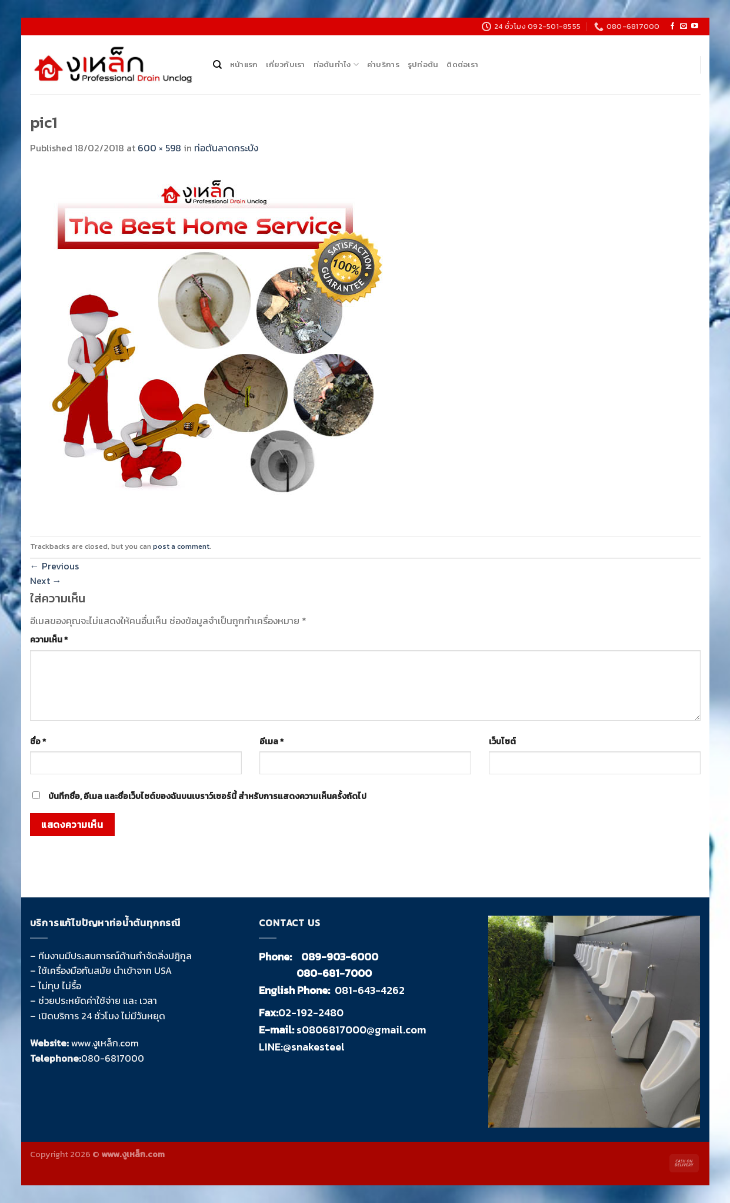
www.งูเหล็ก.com (105, 1043)
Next (46, 581)
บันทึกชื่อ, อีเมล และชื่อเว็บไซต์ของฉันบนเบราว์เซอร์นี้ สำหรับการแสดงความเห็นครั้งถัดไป (207, 796)
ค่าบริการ (383, 64)
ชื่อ (38, 741)
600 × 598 (159, 148)
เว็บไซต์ (502, 741)
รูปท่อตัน (423, 64)
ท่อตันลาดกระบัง (226, 148)
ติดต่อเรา (462, 64)
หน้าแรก (244, 64)
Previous (54, 566)
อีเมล (271, 741)
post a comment (181, 546)
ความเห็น (49, 639)
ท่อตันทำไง (336, 65)
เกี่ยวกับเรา (285, 64)
